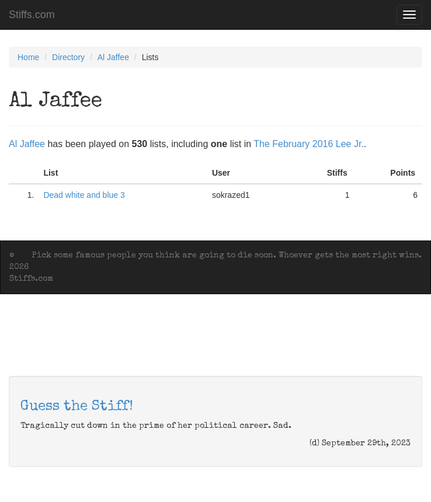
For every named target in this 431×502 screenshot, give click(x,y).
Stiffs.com (32, 14)
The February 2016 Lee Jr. (308, 144)
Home (28, 57)
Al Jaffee (113, 57)
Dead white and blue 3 (83, 195)
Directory (68, 57)
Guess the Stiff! (76, 407)
